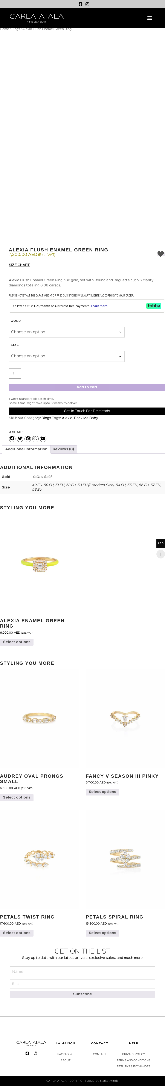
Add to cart (87, 387)
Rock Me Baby (86, 418)
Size (15, 345)
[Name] (82, 971)
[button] (149, 18)
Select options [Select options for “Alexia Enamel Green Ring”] (17, 642)
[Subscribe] (82, 994)
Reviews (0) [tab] (63, 449)
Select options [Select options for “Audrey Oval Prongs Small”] (17, 797)
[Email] (82, 984)
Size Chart (19, 265)
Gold (16, 320)
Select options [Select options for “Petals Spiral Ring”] (102, 933)
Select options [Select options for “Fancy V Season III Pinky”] (102, 792)
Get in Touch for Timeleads (87, 411)
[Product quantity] (15, 373)
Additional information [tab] (26, 449)
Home (4, 29)
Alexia (67, 418)
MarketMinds (109, 1081)
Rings (15, 29)
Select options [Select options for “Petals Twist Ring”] (17, 933)
